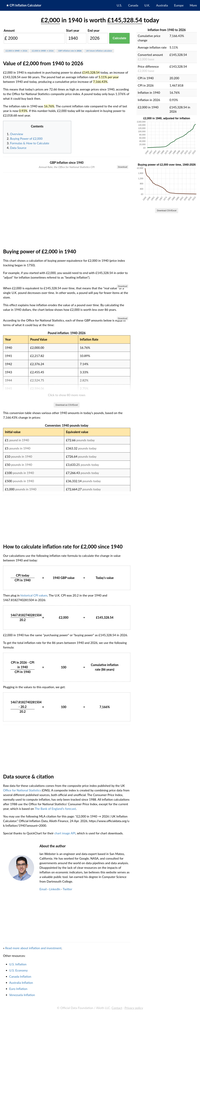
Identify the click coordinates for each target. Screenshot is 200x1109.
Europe (179, 5)
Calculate (119, 38)
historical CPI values (33, 786)
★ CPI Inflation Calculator (23, 5)
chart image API (64, 1024)
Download (122, 167)
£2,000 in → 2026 (16, 50)
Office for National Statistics (22, 981)
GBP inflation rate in (69, 50)
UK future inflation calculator (99, 50)
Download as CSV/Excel (67, 595)
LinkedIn (54, 1080)
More (193, 5)
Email (43, 1080)
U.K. (147, 5)
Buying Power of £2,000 (26, 138)
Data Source (18, 148)
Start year (72, 30)
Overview (16, 134)
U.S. (119, 5)
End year (93, 30)
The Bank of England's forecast (55, 999)
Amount (9, 30)
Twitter (67, 1080)
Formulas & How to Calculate (29, 143)
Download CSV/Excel (166, 210)
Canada (133, 5)
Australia (162, 5)
